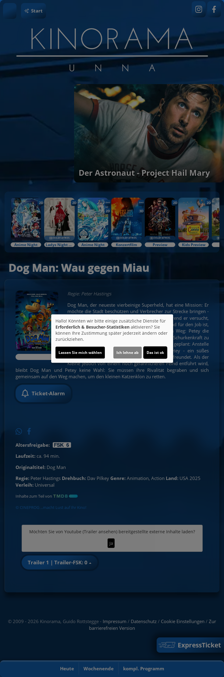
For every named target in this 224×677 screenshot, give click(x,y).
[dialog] (112, 338)
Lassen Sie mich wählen (80, 352)
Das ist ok (155, 352)
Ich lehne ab (127, 352)
